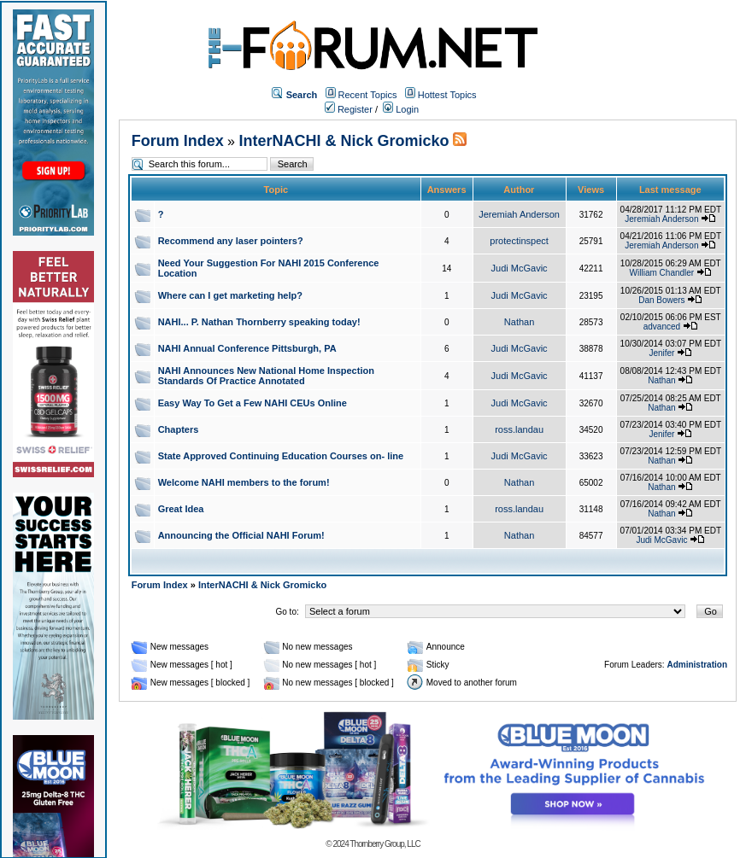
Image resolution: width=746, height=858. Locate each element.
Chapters (178, 429)
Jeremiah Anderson (519, 214)
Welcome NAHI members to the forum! (244, 482)
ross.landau (519, 429)
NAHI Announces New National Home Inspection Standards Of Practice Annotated (266, 375)
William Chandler (662, 272)
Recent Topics (367, 95)
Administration (697, 664)
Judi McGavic (519, 268)
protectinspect (519, 241)
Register (349, 109)
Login (401, 109)
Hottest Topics (447, 95)
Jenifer (661, 353)
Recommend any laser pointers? (230, 241)
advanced (661, 326)
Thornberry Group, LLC (385, 844)
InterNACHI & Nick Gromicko (343, 140)
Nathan (519, 322)
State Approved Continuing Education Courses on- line (280, 456)
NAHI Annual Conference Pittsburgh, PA (247, 348)
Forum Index (178, 140)
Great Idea (181, 509)
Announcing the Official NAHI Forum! (241, 535)
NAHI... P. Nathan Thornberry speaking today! (259, 322)
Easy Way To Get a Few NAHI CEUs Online (252, 403)
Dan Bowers (661, 300)
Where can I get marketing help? (230, 295)
